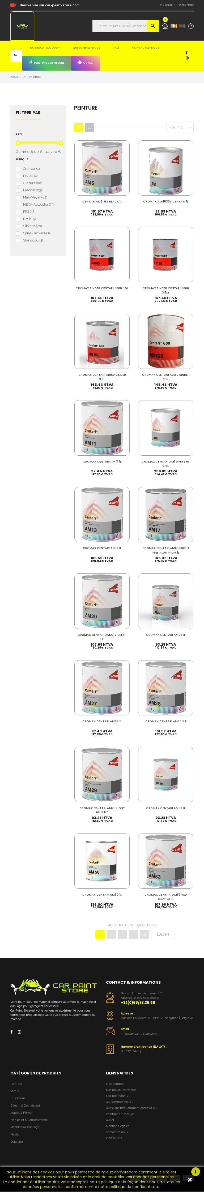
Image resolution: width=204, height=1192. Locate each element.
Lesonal (32, 190)
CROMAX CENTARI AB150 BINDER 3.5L (102, 377)
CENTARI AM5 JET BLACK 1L (102, 201)
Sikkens (32, 226)
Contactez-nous (145, 47)
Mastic (14, 1136)
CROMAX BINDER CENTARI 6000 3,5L (102, 290)
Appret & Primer (21, 1114)
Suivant (163, 936)
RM (29, 219)
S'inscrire (166, 5)
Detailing (16, 1143)
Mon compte (115, 1085)
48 (144, 936)
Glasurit (32, 183)
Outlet (85, 62)
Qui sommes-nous (86, 47)
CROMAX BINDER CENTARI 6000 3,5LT (166, 290)
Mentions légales (117, 1127)
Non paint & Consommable (29, 1121)
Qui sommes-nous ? (119, 1103)
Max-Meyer (35, 197)
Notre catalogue (43, 47)
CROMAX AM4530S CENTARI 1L (165, 201)
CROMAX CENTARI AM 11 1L (102, 462)
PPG (29, 211)
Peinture (16, 1085)
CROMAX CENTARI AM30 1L (165, 809)
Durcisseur (17, 1100)
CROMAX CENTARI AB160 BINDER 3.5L (166, 377)
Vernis (14, 1092)
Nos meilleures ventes (121, 1091)
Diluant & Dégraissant (25, 1107)
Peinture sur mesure (46, 62)
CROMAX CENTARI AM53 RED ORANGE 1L (165, 898)
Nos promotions (117, 1097)
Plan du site (114, 1139)
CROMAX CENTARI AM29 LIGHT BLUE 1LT (102, 811)
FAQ (116, 47)
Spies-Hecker (36, 233)
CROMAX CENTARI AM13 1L (102, 548)
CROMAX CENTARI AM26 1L (165, 635)
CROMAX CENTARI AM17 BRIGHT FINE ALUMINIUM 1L (165, 550)
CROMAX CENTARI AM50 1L (102, 896)
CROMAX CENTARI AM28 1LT (165, 722)
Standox (33, 240)
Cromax (31, 168)
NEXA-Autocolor (38, 204)
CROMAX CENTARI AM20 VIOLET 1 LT (102, 637)
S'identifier (186, 5)
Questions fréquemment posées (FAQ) (131, 1109)
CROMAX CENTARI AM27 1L (102, 722)
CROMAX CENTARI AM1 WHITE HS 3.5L (166, 464)
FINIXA (30, 176)
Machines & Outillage (24, 1128)
